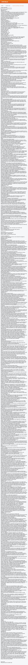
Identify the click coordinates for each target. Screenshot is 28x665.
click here (23, 36)
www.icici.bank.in (4, 629)
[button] (14, 11)
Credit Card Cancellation (6, 630)
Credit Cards (15, 27)
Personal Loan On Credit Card (6, 662)
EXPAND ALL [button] (3, 10)
